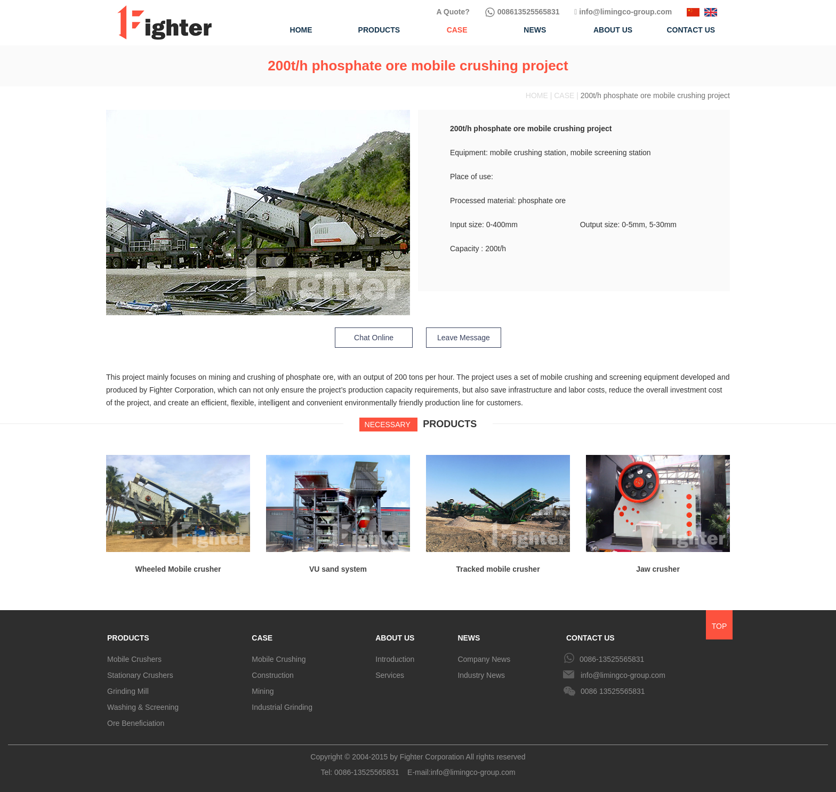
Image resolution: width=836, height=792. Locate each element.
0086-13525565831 (612, 659)
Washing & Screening (143, 707)
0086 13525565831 (613, 691)
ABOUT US (394, 638)
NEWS (468, 638)
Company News (483, 659)
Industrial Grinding (282, 707)
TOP (719, 626)
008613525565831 (522, 11)
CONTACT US (590, 638)
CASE (262, 638)
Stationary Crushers (140, 675)
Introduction (394, 659)
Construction (273, 675)
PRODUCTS (128, 638)
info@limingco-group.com (623, 11)
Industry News (481, 675)
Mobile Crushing (279, 659)
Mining (263, 691)
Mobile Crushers (134, 659)
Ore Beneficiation (135, 723)
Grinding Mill (128, 691)
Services (389, 675)
